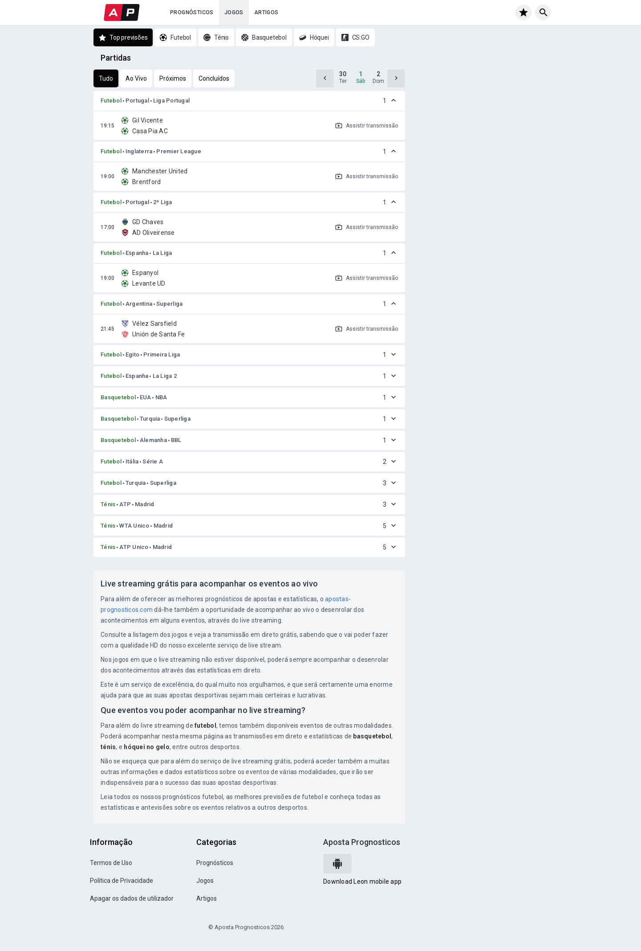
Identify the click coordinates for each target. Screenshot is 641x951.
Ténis (108, 504)
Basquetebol (118, 397)
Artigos (266, 12)
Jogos (233, 12)
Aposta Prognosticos (361, 842)
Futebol (111, 100)
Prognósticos (192, 12)
